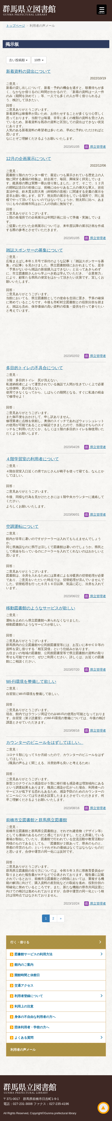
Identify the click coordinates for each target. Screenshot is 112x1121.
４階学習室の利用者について (32, 459)
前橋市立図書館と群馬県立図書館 (36, 820)
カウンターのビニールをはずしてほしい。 (44, 742)
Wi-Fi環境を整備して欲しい (31, 681)
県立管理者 (95, 146)
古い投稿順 (18, 60)
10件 (39, 60)
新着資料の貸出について (28, 71)
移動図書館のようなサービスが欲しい (40, 608)
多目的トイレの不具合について (34, 368)
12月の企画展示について (28, 158)
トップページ (15, 25)
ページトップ (103, 1108)
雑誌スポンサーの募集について (34, 250)
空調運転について (22, 526)
